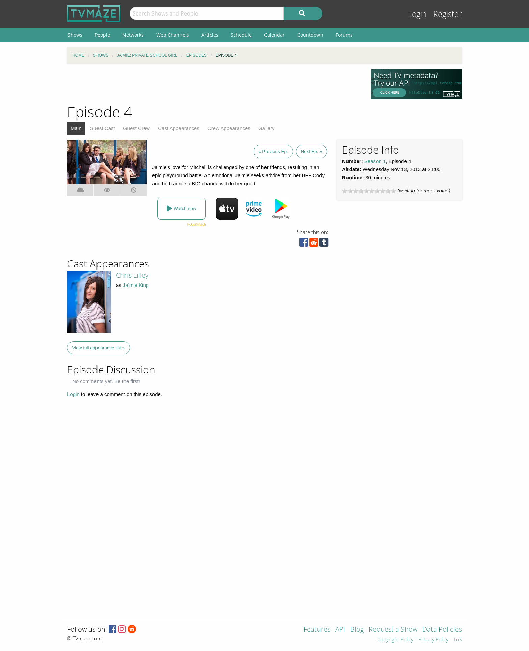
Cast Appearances (178, 128)
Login (417, 14)
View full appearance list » (98, 347)
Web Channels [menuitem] (172, 35)
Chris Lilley (132, 275)
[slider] (369, 191)
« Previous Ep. (273, 151)
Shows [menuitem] (75, 35)
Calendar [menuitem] (274, 35)
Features (317, 630)
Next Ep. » (311, 151)
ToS (457, 640)
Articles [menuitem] (209, 35)
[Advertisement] (214, 84)
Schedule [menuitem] (241, 35)
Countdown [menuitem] (310, 35)
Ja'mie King (136, 285)
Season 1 (375, 161)
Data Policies (442, 630)
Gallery (266, 128)
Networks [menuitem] (133, 35)
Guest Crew (136, 128)
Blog (357, 630)
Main (76, 128)
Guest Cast (102, 128)
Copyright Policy (395, 640)
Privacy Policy (433, 640)
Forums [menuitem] (344, 35)
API (340, 630)
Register (447, 14)
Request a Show (393, 630)
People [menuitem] (102, 35)
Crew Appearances (228, 128)
